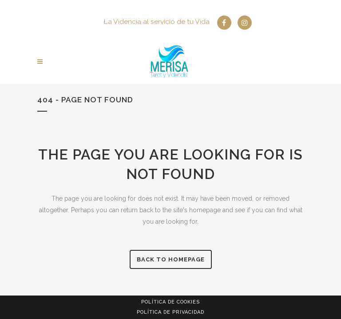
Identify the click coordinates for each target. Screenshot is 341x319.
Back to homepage (171, 259)
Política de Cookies (170, 302)
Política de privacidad (170, 312)
